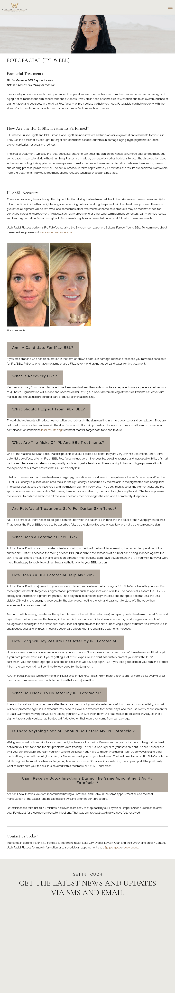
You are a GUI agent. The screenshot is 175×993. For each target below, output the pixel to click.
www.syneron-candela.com (57, 232)
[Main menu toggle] (170, 7)
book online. (131, 847)
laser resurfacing (51, 430)
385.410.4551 (111, 847)
